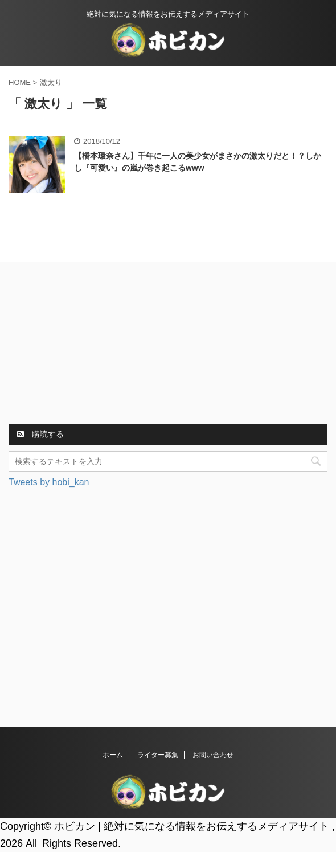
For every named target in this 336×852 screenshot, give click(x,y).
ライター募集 (157, 755)
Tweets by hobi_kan (49, 482)
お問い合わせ (212, 755)
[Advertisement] (94, 344)
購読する (40, 434)
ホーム (113, 755)
